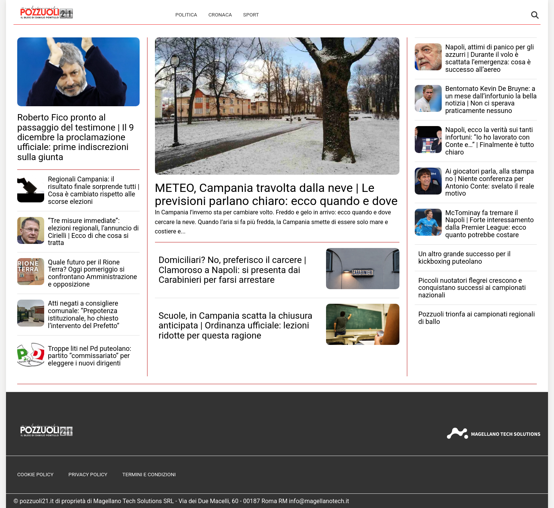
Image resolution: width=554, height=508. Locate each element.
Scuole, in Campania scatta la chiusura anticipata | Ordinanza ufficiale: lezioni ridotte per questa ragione (236, 325)
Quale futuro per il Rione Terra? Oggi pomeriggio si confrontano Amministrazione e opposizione (92, 273)
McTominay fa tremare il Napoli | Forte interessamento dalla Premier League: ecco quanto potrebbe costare (489, 224)
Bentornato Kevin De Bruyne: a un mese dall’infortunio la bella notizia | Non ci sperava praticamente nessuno (491, 99)
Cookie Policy (35, 474)
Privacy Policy (88, 474)
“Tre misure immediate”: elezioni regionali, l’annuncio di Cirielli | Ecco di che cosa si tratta (93, 232)
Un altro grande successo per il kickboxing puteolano (464, 257)
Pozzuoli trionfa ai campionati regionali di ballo (476, 317)
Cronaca (220, 15)
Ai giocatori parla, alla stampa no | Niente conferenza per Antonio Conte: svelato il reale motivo (489, 182)
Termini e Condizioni (149, 474)
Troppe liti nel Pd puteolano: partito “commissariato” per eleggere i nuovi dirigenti (89, 356)
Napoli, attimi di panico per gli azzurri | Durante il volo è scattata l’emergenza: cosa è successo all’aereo (489, 58)
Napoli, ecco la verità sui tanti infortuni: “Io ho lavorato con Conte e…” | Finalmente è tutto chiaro (489, 141)
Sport (251, 15)
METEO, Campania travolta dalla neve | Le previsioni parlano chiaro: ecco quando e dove (276, 194)
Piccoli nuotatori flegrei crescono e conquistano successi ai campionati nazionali (472, 287)
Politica (186, 15)
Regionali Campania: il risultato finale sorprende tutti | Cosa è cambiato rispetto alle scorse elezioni (93, 190)
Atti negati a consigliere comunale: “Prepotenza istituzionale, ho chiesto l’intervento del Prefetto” (83, 314)
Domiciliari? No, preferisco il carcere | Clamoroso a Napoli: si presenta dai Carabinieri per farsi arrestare (233, 270)
